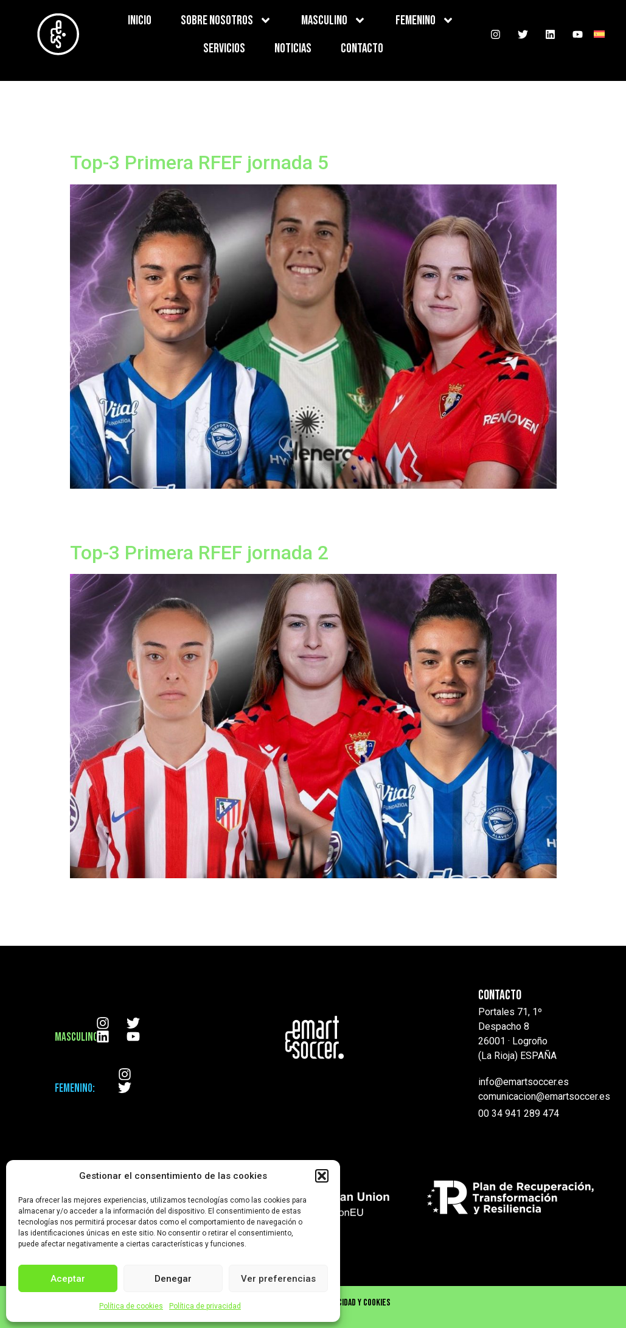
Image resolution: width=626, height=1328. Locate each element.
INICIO (139, 20)
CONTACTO (362, 48)
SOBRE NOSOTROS (226, 20)
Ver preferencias (278, 1278)
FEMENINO (424, 20)
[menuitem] (599, 34)
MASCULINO (333, 20)
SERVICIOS (224, 48)
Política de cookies (131, 1306)
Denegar (173, 1278)
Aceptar (67, 1278)
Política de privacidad (205, 1306)
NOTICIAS (292, 48)
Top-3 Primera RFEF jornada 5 (199, 162)
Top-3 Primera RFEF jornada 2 (199, 552)
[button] (322, 1176)
